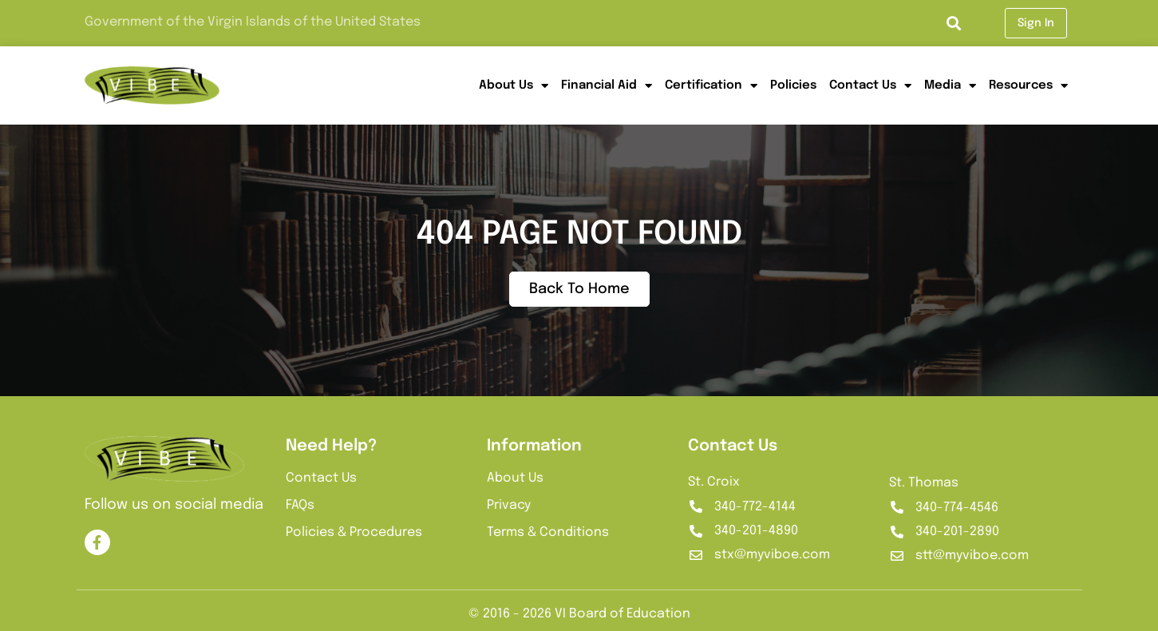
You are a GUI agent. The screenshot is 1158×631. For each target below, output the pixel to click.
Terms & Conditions (548, 532)
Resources (1028, 86)
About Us (513, 86)
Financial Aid (606, 86)
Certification (711, 86)
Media (950, 86)
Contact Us (870, 86)
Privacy (509, 505)
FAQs (300, 505)
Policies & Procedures (354, 532)
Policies (793, 85)
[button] (953, 23)
